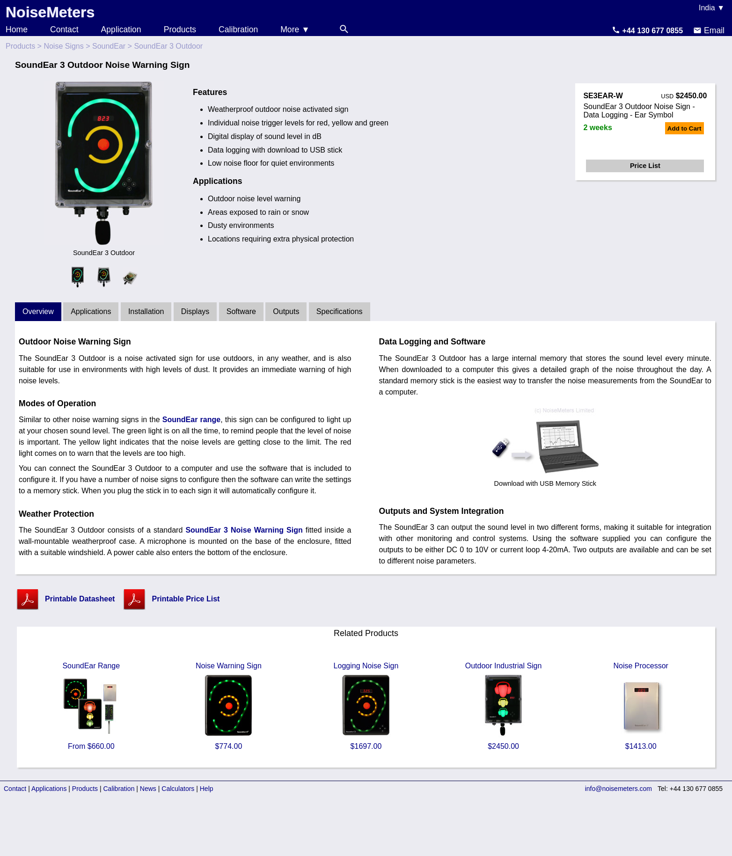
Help (206, 788)
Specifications (339, 311)
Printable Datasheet (80, 599)
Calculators (177, 788)
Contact (64, 29)
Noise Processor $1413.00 (641, 706)
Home (17, 29)
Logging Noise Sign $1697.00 (366, 706)
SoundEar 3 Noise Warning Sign (243, 530)
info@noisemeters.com (618, 788)
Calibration (238, 29)
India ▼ (712, 8)
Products (180, 29)
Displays (195, 311)
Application (121, 29)
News (148, 788)
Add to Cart (684, 128)
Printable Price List (186, 599)
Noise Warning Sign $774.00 (228, 706)
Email (709, 30)
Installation (146, 311)
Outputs (286, 311)
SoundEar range (191, 420)
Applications (91, 311)
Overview (38, 311)
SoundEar (108, 46)
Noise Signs (63, 46)
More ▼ (294, 29)
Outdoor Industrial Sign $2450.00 (503, 706)
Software (241, 311)
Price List (645, 165)
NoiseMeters (50, 12)
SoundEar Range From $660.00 (91, 706)
